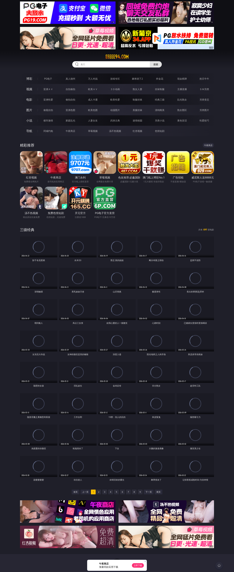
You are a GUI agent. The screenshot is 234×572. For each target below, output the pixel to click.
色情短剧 (159, 131)
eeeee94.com (117, 57)
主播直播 (182, 89)
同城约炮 (48, 131)
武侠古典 (115, 120)
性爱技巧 (204, 120)
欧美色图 (93, 110)
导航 (29, 131)
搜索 (155, 64)
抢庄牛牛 (204, 78)
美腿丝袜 (137, 110)
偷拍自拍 (70, 99)
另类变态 (204, 99)
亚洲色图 (70, 110)
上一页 (85, 491)
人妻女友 (93, 120)
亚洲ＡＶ (48, 89)
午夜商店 (70, 131)
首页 (75, 491)
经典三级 (159, 99)
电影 (29, 100)
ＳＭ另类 (204, 89)
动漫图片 (115, 110)
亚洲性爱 (48, 99)
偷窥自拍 (48, 110)
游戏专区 (115, 78)
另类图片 (204, 110)
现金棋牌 (182, 78)
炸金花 (159, 78)
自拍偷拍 (70, 89)
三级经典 (27, 229)
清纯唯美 (159, 110)
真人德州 (70, 78)
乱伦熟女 (182, 99)
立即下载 (138, 565)
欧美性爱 (115, 99)
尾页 (158, 491)
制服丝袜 (137, 99)
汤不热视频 (115, 131)
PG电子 (48, 78)
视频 (29, 89)
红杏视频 (137, 131)
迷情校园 (137, 120)
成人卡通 (93, 99)
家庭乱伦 (70, 120)
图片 (29, 110)
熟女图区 (182, 110)
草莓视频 (93, 131)
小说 (29, 120)
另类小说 (159, 120)
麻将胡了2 (137, 78)
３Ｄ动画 (115, 89)
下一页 (149, 491)
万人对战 (93, 78)
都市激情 (48, 120)
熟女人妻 (137, 89)
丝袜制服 (159, 89)
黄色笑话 (182, 120)
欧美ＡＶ (93, 89)
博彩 (29, 79)
